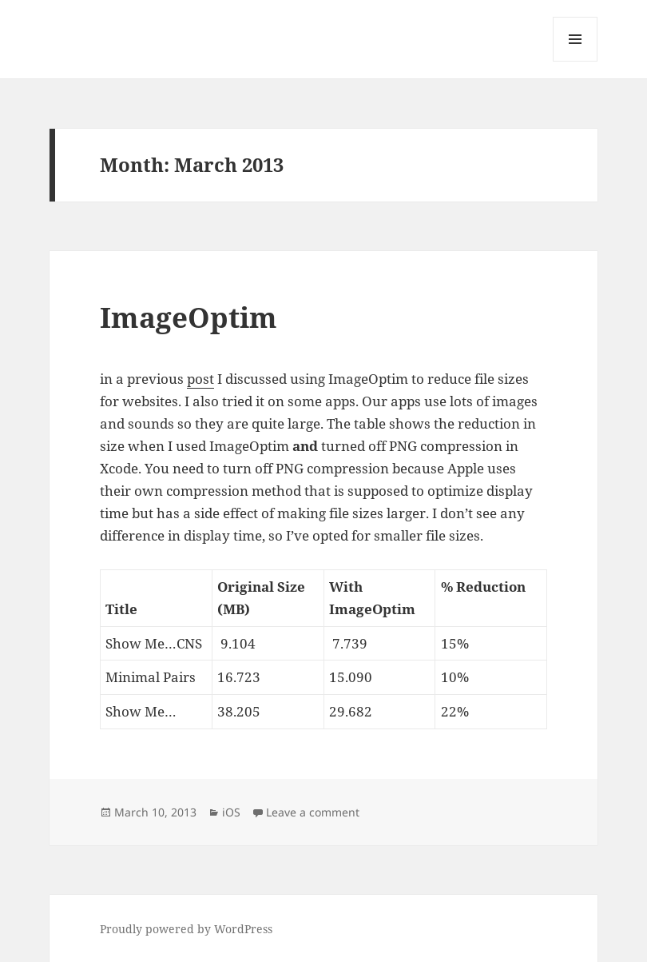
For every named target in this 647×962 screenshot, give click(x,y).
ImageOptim (188, 317)
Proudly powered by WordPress (186, 928)
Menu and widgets (575, 61)
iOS (231, 812)
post (200, 378)
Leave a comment (312, 812)
